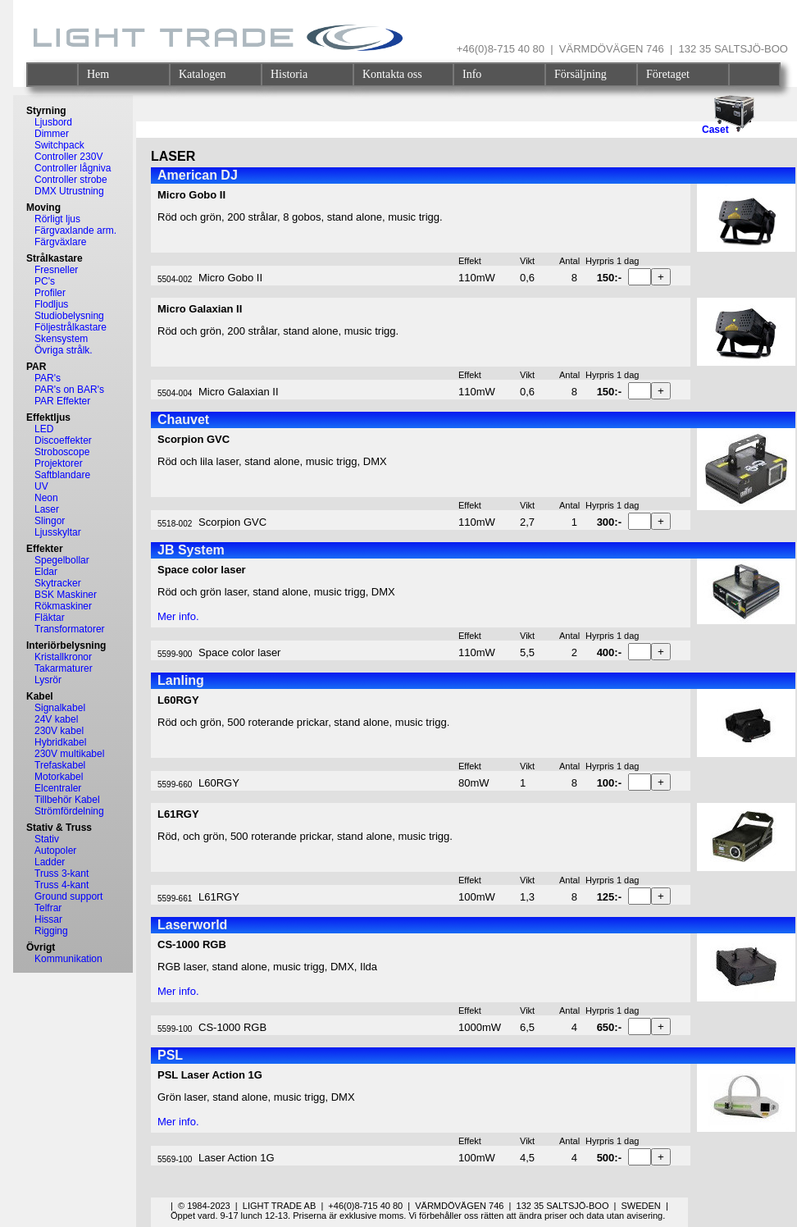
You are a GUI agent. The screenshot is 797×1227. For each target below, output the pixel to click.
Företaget (668, 74)
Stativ (46, 839)
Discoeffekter (63, 440)
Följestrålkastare (70, 327)
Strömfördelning (69, 811)
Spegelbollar (61, 560)
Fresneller (56, 270)
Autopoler (55, 850)
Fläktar (49, 617)
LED (43, 429)
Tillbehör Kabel (67, 799)
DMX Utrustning (69, 191)
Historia (289, 74)
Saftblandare (62, 475)
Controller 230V (68, 156)
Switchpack (59, 145)
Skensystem (61, 338)
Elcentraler (57, 788)
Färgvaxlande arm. (75, 230)
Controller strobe (70, 179)
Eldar (45, 571)
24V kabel (56, 719)
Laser (46, 509)
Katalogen (202, 74)
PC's (44, 281)
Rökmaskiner (63, 606)
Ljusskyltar (57, 532)
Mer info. (178, 616)
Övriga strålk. (63, 350)
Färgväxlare (60, 242)
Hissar (48, 919)
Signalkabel (59, 708)
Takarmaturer (63, 668)
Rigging (51, 931)
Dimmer (51, 133)
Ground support (68, 896)
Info (471, 74)
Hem (98, 74)
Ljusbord (53, 122)
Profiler (50, 293)
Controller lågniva (72, 168)
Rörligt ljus (57, 219)
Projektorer (58, 463)
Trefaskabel (59, 765)
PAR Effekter (62, 401)
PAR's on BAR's (69, 389)
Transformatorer (69, 629)
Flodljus (51, 304)
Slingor (49, 521)
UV (41, 486)
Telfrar (47, 908)
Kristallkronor (63, 657)
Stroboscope (61, 452)
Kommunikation (68, 959)
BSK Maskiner (65, 594)
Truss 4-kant (61, 885)
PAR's (47, 378)
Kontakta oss (392, 74)
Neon (46, 498)
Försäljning (580, 74)
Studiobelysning (69, 316)
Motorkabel (58, 776)
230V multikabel (69, 753)
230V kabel (59, 731)
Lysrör (47, 680)
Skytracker (57, 583)
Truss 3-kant (61, 873)
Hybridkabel (60, 742)
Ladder (49, 862)
